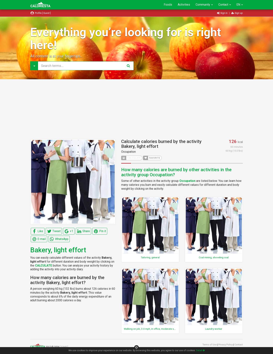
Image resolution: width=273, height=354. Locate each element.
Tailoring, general (150, 257)
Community (204, 4)
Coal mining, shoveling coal (214, 257)
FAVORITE (151, 158)
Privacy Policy (225, 344)
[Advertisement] (136, 109)
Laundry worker (213, 328)
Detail (200, 350)
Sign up (237, 13)
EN (239, 4)
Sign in (222, 13)
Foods (168, 4)
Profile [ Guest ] (40, 13)
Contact (224, 4)
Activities (184, 4)
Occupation (128, 151)
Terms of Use (210, 344)
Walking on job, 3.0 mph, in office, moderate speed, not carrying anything (164, 328)
